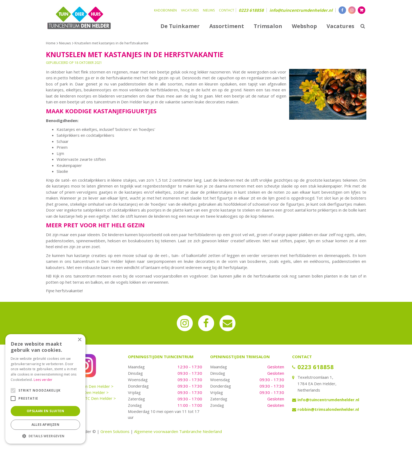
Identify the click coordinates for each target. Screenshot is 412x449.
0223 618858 (251, 10)
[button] (45, 435)
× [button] (79, 340)
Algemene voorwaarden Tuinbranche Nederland (178, 431)
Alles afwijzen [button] (46, 424)
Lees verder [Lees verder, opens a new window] (43, 379)
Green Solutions (115, 431)
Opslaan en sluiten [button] (45, 411)
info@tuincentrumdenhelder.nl (301, 10)
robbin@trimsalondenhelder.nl (328, 409)
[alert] (45, 389)
